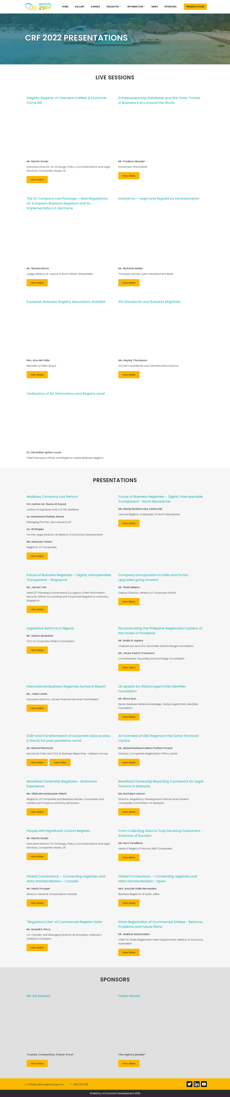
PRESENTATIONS (195, 6)
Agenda (95, 6)
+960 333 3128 (80, 1084)
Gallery (79, 6)
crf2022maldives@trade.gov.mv (45, 1084)
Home (65, 6)
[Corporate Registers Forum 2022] (39, 6)
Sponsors (170, 6)
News (154, 6)
